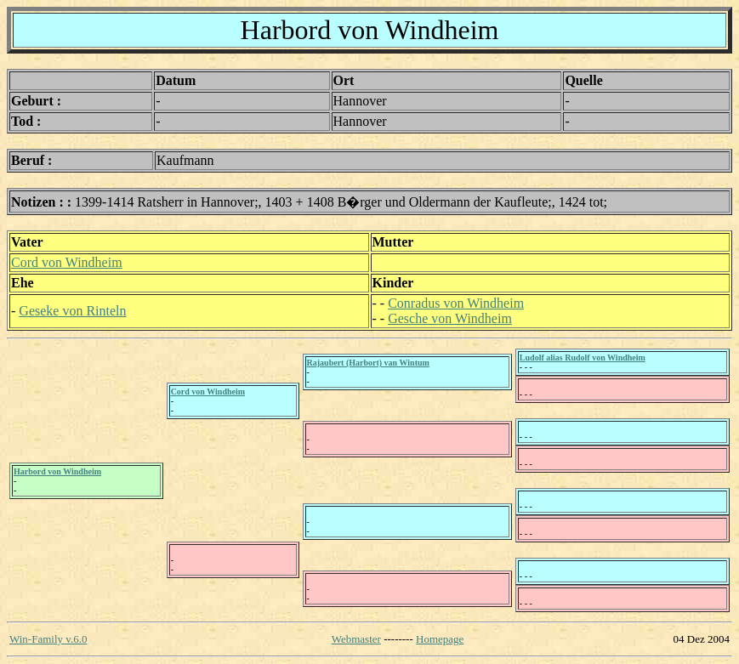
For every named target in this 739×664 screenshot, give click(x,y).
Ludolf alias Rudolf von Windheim (582, 357)
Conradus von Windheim (456, 303)
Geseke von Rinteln (72, 311)
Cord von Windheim (66, 262)
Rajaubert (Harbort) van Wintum (368, 362)
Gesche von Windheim (450, 318)
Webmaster (356, 639)
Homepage (439, 639)
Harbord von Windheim (57, 471)
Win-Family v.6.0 (48, 639)
